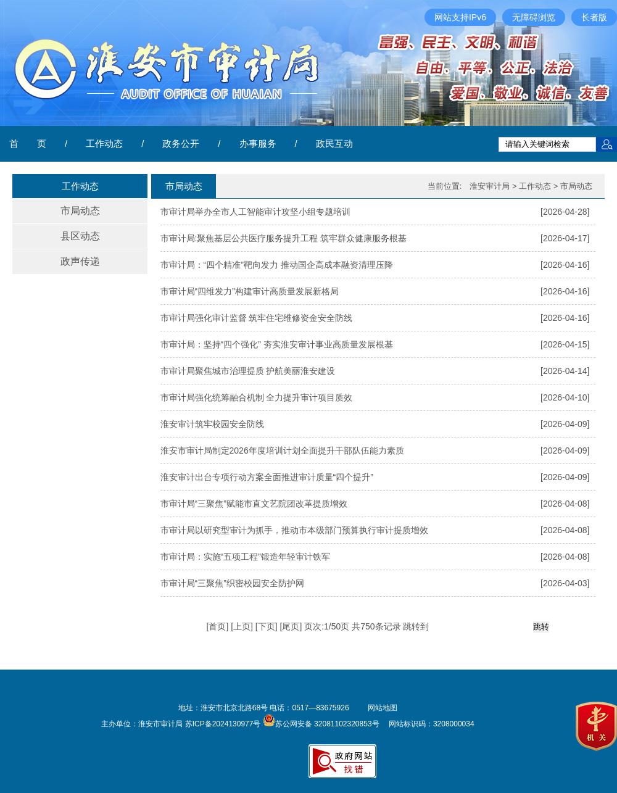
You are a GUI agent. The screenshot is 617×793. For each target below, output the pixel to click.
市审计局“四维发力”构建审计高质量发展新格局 (249, 291)
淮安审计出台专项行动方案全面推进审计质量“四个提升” (266, 477)
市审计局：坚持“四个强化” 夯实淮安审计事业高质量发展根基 (276, 344)
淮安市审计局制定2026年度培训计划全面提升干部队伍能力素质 (282, 450)
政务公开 (180, 143)
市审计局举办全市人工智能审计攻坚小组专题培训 (255, 212)
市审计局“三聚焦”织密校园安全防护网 (232, 583)
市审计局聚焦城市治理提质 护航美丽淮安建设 (248, 371)
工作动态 (104, 143)
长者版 (594, 17)
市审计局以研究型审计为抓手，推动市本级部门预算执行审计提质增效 (294, 530)
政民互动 (334, 143)
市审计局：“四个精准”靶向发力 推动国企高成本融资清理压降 (276, 265)
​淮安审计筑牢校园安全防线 (212, 424)
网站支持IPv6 (460, 17)
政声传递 (80, 261)
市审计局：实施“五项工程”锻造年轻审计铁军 (245, 557)
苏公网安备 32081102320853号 (321, 724)
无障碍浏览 (533, 17)
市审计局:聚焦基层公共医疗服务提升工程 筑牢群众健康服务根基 (283, 238)
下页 (266, 626)
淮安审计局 (490, 186)
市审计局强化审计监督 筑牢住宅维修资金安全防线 (256, 318)
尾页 (290, 626)
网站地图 (382, 708)
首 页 (27, 143)
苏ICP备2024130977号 (223, 724)
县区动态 (80, 236)
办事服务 (257, 143)
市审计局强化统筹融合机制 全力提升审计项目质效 (256, 397)
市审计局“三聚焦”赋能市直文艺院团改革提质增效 (253, 504)
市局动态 (80, 211)
